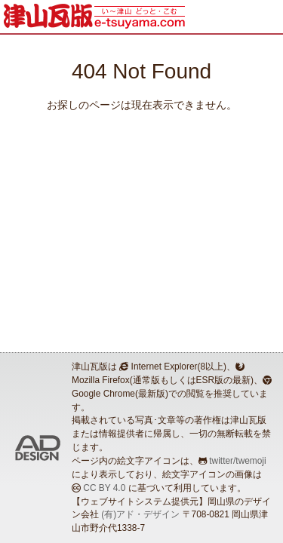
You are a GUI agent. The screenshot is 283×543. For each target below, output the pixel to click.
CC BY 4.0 (104, 488)
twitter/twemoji (237, 461)
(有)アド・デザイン (140, 514)
